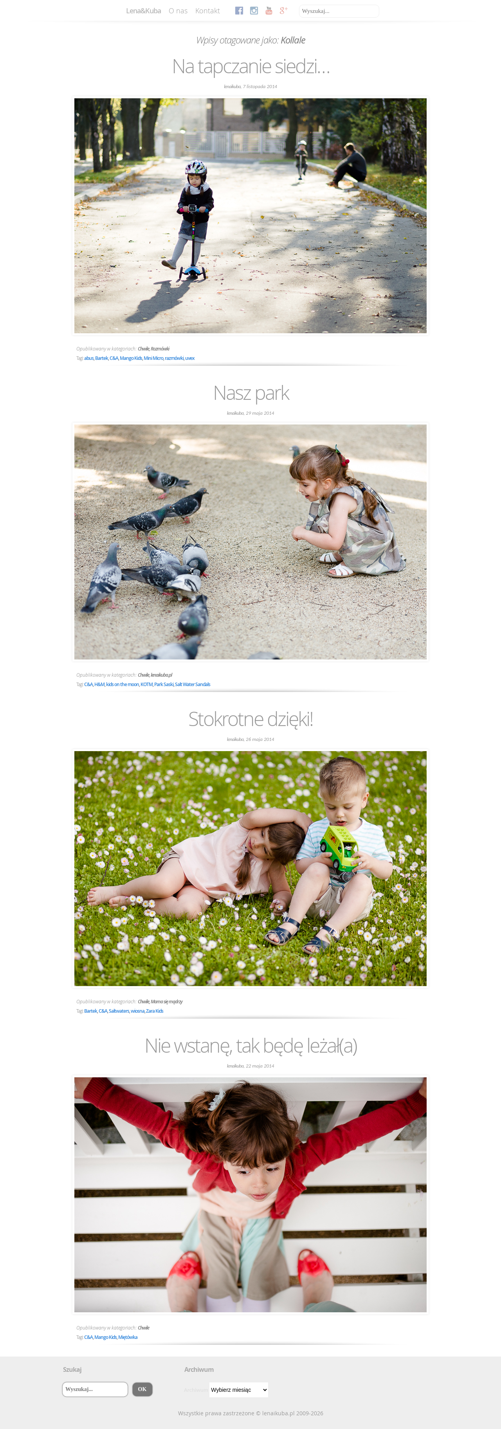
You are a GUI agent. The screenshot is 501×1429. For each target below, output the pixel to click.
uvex (190, 358)
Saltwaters (119, 1011)
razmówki (174, 358)
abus (89, 358)
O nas (178, 10)
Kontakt (207, 10)
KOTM (147, 684)
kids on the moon (122, 684)
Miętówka (127, 1337)
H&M (99, 684)
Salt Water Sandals (192, 684)
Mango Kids (131, 358)
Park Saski (163, 684)
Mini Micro (153, 358)
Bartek (101, 358)
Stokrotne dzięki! (250, 719)
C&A (114, 358)
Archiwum (196, 1389)
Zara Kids (154, 1011)
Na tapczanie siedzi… (251, 66)
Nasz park (250, 392)
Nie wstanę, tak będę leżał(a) (250, 1045)
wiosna (137, 1011)
